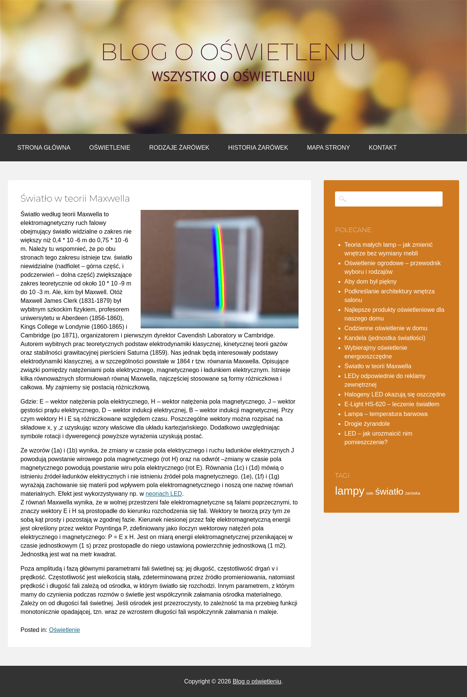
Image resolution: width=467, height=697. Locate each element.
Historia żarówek (258, 147)
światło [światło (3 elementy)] (389, 491)
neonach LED (164, 493)
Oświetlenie (109, 147)
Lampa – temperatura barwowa (386, 414)
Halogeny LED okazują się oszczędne (395, 394)
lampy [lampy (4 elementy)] (349, 490)
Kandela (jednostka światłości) (384, 338)
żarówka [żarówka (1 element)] (412, 493)
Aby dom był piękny (370, 281)
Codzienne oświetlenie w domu (386, 328)
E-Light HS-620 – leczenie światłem (392, 404)
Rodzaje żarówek (179, 147)
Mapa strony (328, 147)
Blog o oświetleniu (233, 52)
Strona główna (43, 147)
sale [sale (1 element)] (370, 493)
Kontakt (383, 147)
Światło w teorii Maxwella (377, 366)
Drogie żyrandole (367, 424)
